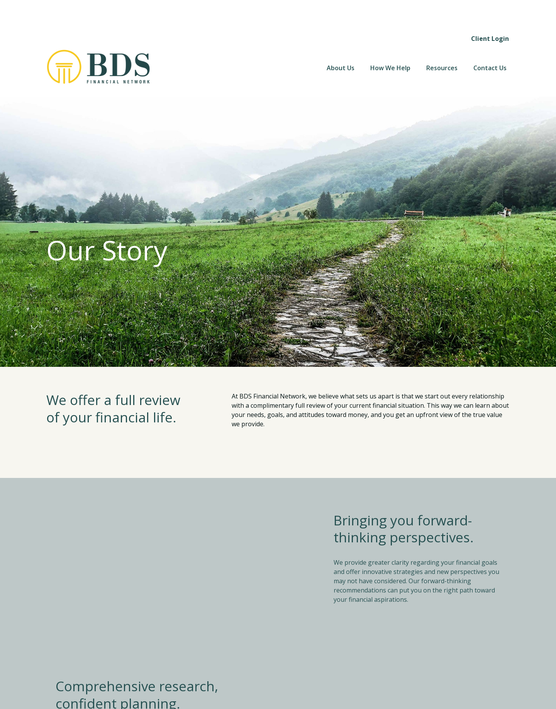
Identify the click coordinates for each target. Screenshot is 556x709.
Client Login (490, 11)
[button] (341, 41)
